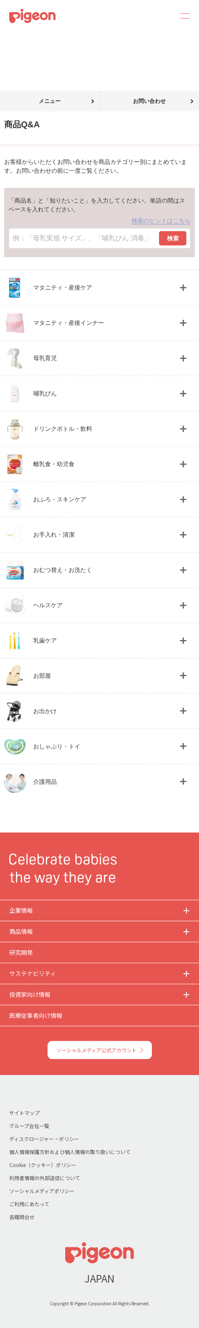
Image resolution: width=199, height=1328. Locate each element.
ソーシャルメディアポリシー (41, 1190)
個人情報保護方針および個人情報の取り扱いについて (69, 1151)
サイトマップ (24, 1112)
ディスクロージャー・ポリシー (44, 1138)
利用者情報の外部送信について (44, 1177)
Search (162, 16)
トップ (9, 37)
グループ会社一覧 (29, 1125)
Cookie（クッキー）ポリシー (42, 1164)
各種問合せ (21, 1216)
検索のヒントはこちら (161, 220)
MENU (182, 16)
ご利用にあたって (29, 1203)
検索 (173, 238)
